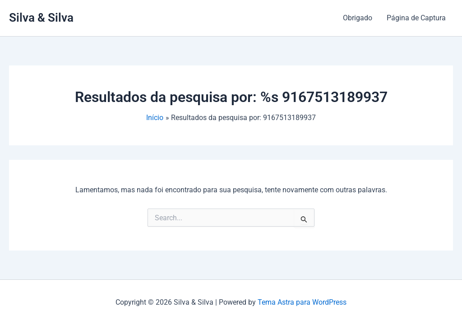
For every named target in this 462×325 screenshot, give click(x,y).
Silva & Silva (41, 17)
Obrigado (357, 18)
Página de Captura (416, 18)
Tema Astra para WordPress (302, 302)
